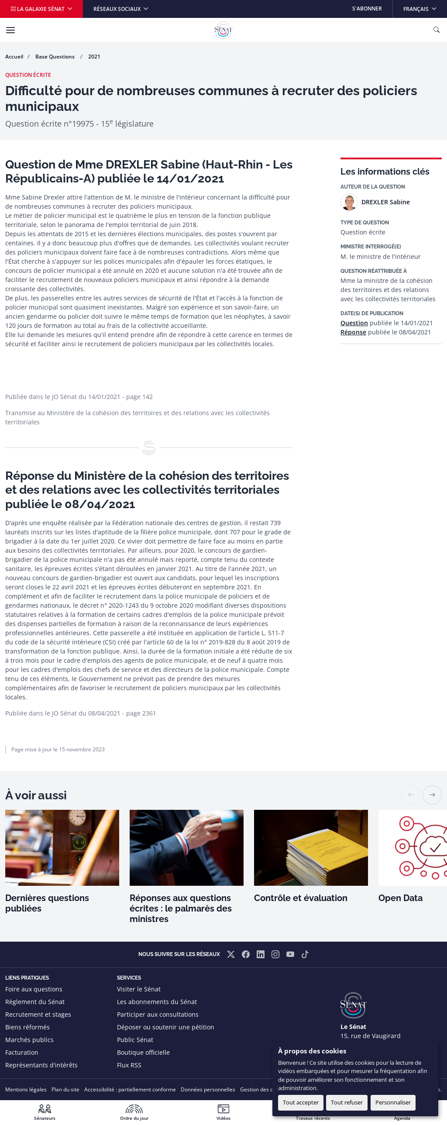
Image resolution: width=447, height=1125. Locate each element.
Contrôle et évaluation (300, 898)
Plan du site (65, 1089)
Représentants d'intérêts (41, 1065)
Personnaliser (393, 1102)
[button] (432, 795)
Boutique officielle (143, 1052)
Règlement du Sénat (35, 1002)
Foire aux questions (33, 989)
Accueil (14, 56)
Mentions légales (26, 1089)
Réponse (353, 332)
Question (354, 323)
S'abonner (367, 8)
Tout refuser (347, 1102)
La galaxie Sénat (38, 9)
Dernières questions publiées (47, 903)
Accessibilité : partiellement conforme (130, 1089)
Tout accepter (301, 1102)
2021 (94, 56)
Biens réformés (27, 1027)
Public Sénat (135, 1040)
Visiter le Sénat (139, 989)
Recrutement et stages (38, 1014)
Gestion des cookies (264, 1089)
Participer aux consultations (158, 1014)
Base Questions (55, 56)
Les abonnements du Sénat (157, 1002)
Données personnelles (208, 1089)
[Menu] (10, 30)
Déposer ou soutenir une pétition (165, 1027)
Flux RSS (129, 1065)
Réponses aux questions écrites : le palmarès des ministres (181, 908)
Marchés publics (29, 1040)
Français (425, 6)
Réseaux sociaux (117, 9)
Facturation (21, 1052)
